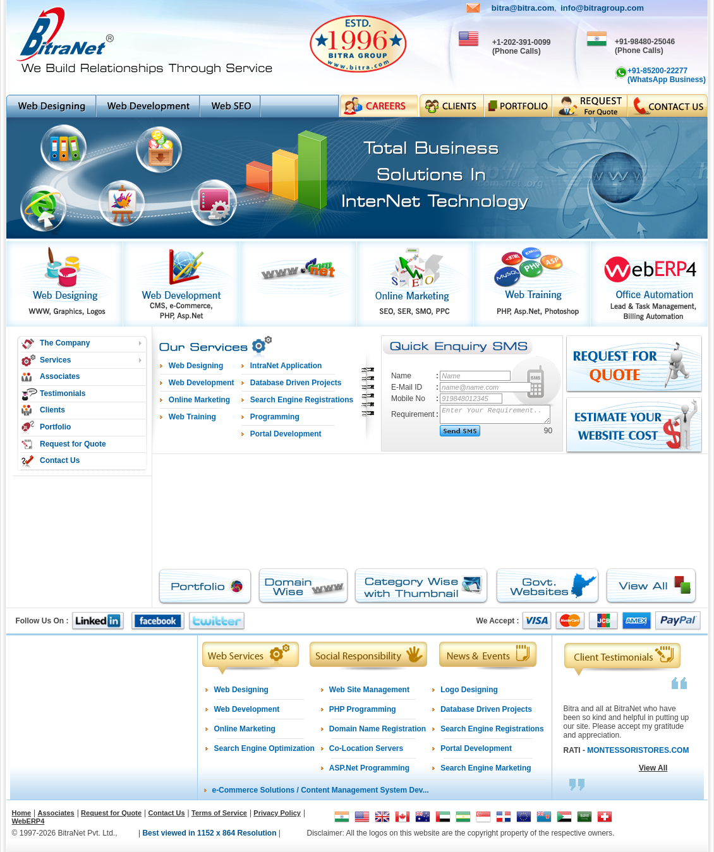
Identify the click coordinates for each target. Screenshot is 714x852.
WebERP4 (28, 821)
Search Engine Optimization (264, 748)
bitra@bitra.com (523, 8)
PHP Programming (362, 709)
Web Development (246, 709)
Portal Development (476, 748)
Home (22, 813)
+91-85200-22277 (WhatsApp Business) (666, 75)
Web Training (192, 416)
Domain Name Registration (377, 728)
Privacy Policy (277, 813)
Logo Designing (469, 689)
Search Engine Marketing (485, 768)
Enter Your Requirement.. (496, 414)
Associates (60, 376)
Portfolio (55, 427)
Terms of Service (219, 813)
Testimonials (62, 393)
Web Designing (241, 689)
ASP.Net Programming (369, 768)
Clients (52, 409)
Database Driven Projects (486, 709)
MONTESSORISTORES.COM (638, 750)
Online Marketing (244, 728)
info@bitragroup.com (602, 8)
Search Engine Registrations (491, 728)
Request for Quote (73, 444)
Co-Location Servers (366, 748)
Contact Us (60, 460)
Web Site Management (369, 689)
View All (653, 768)
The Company (65, 343)
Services (55, 360)
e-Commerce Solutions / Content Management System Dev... (320, 790)
